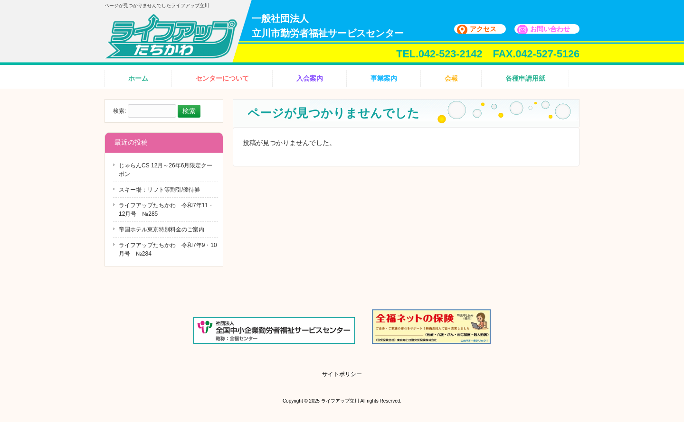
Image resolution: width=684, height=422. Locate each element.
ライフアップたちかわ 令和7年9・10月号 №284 (168, 249)
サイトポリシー (342, 374)
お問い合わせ (550, 29)
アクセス (483, 29)
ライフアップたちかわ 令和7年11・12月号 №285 (166, 209)
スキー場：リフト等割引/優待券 (159, 189)
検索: (119, 111)
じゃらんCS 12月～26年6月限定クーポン (165, 169)
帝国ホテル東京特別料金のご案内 (161, 229)
